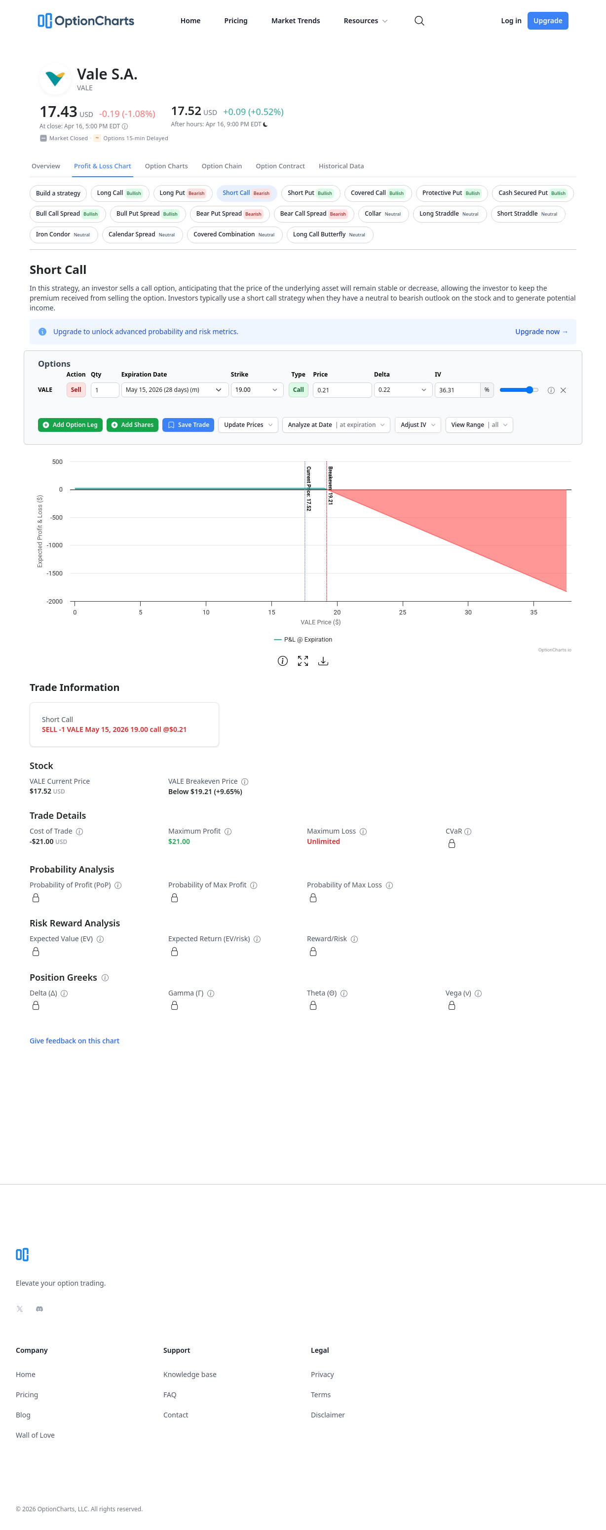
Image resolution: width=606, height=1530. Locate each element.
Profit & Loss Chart (102, 165)
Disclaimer (328, 1414)
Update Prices (249, 425)
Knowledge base (190, 1374)
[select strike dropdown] (257, 389)
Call (298, 389)
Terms (321, 1394)
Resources (367, 21)
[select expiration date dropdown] (175, 389)
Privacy (322, 1374)
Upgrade (548, 20)
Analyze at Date (337, 425)
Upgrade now (541, 331)
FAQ (170, 1394)
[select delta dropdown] (403, 389)
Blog (23, 1414)
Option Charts (166, 165)
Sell (76, 389)
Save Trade (188, 425)
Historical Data (341, 165)
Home (191, 20)
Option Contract (280, 165)
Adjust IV (419, 425)
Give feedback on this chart (74, 1040)
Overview (46, 165)
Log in (511, 20)
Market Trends (295, 20)
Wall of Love (35, 1435)
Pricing (236, 20)
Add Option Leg (70, 425)
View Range (480, 425)
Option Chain (222, 165)
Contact (176, 1414)
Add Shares (132, 425)
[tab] (58, 193)
